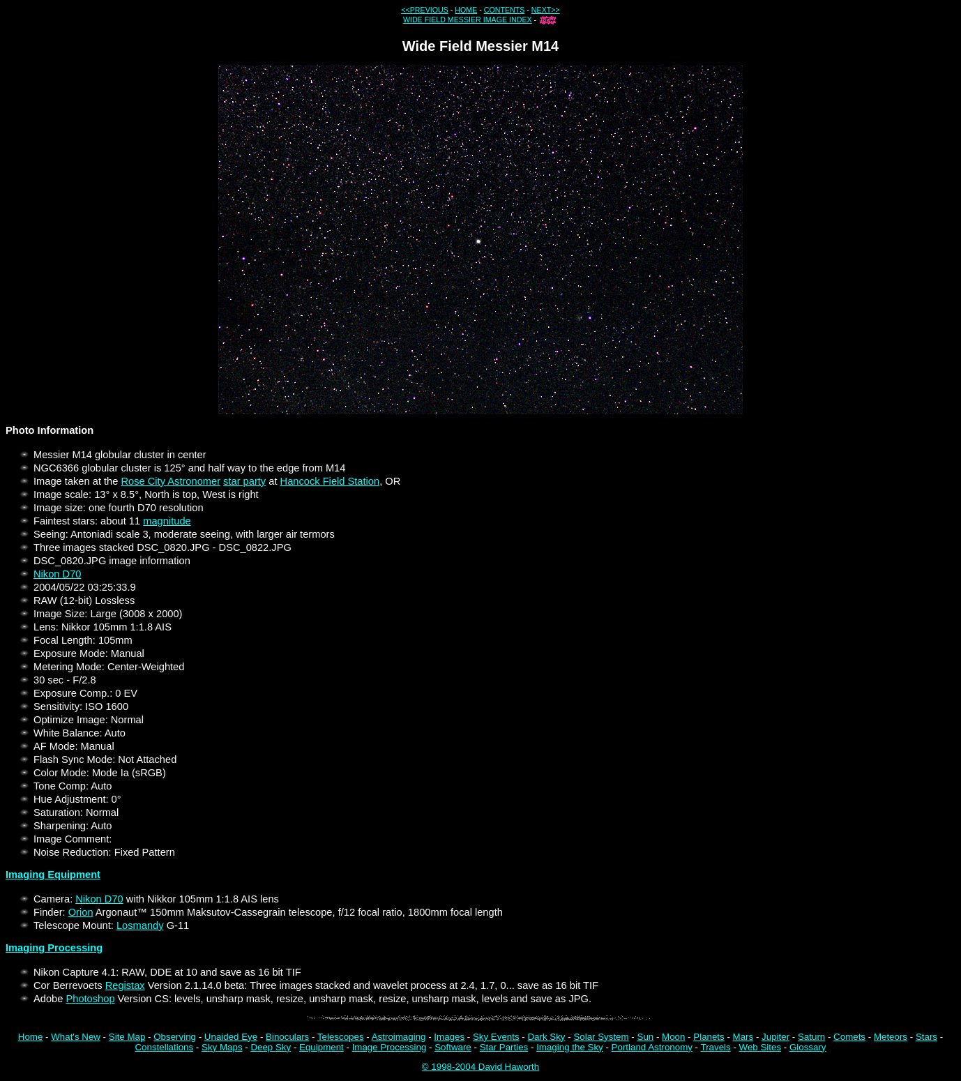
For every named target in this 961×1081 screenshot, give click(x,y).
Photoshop (90, 998)
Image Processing (389, 1047)
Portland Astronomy (652, 1047)
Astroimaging (399, 1036)
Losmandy (140, 925)
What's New (75, 1036)
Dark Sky (546, 1036)
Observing (174, 1036)
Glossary (807, 1047)
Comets (849, 1036)
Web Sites (760, 1047)
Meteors (890, 1036)
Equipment (321, 1047)
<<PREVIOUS (424, 10)
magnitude (166, 521)
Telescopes (340, 1036)
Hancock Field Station (330, 481)
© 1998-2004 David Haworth (480, 1066)
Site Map (127, 1036)
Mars (743, 1036)
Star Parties (504, 1047)
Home (30, 1036)
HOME (466, 10)
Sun (645, 1036)
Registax (125, 985)
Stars (926, 1036)
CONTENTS (504, 10)
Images (449, 1036)
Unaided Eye (230, 1036)
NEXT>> (545, 10)
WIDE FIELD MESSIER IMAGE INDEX (467, 19)
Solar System (600, 1036)
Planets (708, 1036)
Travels (716, 1047)
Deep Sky (270, 1047)
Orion (80, 912)
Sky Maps (222, 1047)
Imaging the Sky (569, 1047)
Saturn (811, 1036)
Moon (673, 1036)
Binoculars (287, 1036)
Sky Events (496, 1036)
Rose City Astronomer (170, 481)
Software (452, 1047)
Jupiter (775, 1036)
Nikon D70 (57, 574)
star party (244, 481)
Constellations (164, 1047)
